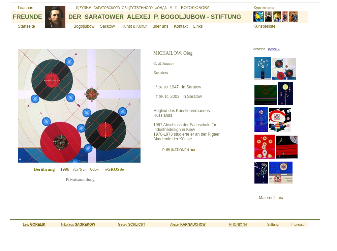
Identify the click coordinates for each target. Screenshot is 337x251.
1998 (90, 169)
